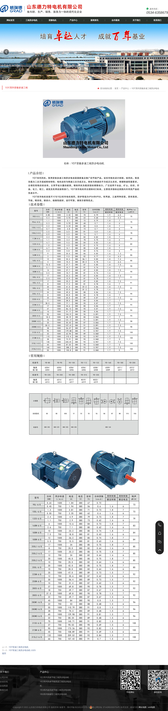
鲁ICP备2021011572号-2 (78, 707)
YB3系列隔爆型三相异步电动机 (53, 694)
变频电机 (52, 20)
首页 (116, 88)
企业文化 (4, 681)
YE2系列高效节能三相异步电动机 (54, 677)
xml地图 (151, 707)
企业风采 (4, 686)
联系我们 (157, 20)
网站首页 (10, 20)
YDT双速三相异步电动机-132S (22, 650)
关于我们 (136, 20)
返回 (4, 653)
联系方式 (4, 690)
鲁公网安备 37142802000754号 (104, 707)
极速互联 (134, 707)
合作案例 (115, 20)
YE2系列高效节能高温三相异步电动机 (55, 683)
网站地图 (142, 707)
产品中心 (73, 20)
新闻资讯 (94, 20)
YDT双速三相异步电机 (18, 647)
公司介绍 (4, 677)
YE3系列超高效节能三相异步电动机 (55, 690)
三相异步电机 (31, 20)
